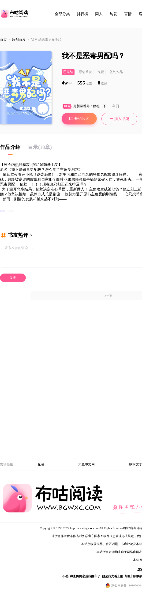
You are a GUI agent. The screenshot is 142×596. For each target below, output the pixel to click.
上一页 (108, 295)
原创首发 (19, 39)
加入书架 (119, 119)
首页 (3, 39)
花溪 (40, 464)
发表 (13, 277)
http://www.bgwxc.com (84, 528)
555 (84, 83)
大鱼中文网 (86, 464)
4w (67, 83)
